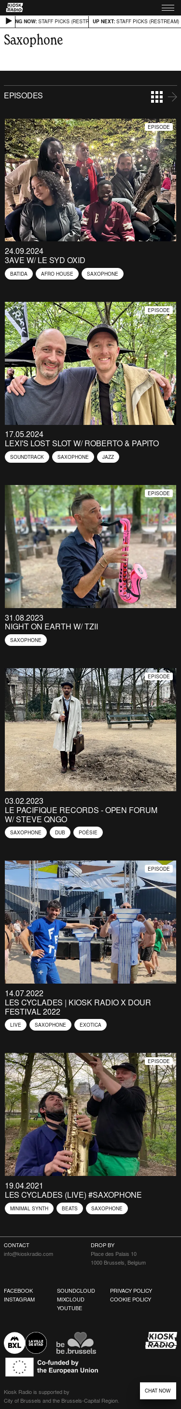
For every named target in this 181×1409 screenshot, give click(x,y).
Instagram (19, 1299)
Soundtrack (27, 457)
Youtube (69, 1308)
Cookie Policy (130, 1299)
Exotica (90, 1024)
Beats (70, 1208)
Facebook (18, 1291)
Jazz (108, 457)
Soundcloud (76, 1291)
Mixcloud (70, 1299)
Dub (60, 832)
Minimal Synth (29, 1208)
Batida (19, 273)
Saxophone (102, 273)
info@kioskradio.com (28, 1254)
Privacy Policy (131, 1291)
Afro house (57, 273)
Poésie (88, 832)
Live (15, 1024)
